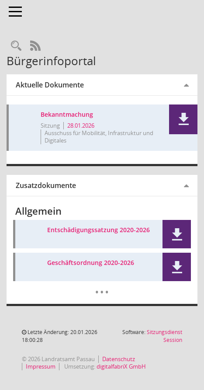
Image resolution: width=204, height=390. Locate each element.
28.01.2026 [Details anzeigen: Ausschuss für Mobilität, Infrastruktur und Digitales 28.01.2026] (80, 125)
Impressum (40, 366)
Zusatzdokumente (46, 185)
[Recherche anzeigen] (16, 46)
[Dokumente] (102, 285)
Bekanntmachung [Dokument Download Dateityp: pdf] (67, 114)
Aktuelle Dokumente (50, 85)
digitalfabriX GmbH (121, 366)
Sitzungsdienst (164, 336)
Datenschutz (118, 359)
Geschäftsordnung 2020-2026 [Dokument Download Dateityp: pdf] (90, 263)
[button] (183, 119)
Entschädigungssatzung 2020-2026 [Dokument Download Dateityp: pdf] (98, 230)
